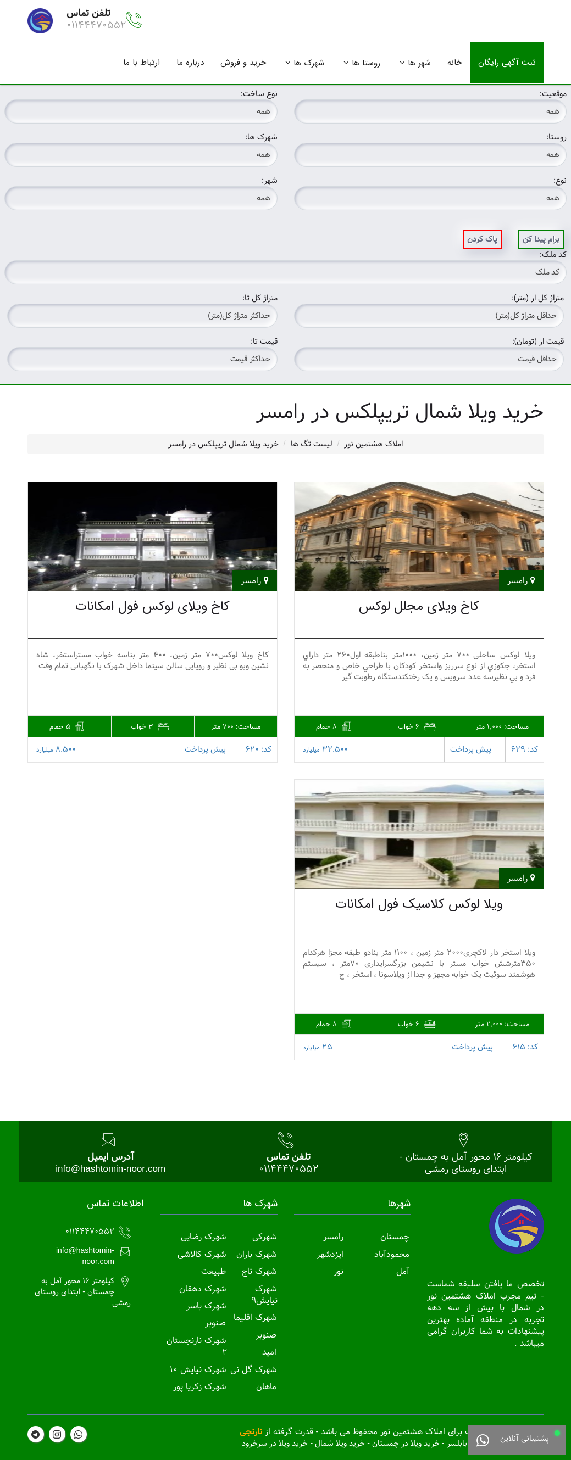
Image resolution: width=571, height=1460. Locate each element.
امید (269, 1352)
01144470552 (96, 25)
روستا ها (366, 63)
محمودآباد (391, 1254)
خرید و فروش (243, 62)
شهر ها (419, 63)
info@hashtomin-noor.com (110, 1169)
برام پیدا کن (541, 239)
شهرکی (264, 1237)
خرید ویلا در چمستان (406, 1443)
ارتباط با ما (141, 62)
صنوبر (266, 1335)
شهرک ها (308, 63)
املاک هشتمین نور (373, 444)
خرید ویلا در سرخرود (275, 1443)
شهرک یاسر (206, 1306)
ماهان (266, 1386)
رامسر (333, 1237)
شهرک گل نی (253, 1369)
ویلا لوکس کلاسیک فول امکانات (419, 904)
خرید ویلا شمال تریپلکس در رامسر (223, 444)
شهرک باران (256, 1254)
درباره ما (190, 62)
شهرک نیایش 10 (198, 1369)
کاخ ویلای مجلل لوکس (419, 606)
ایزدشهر (330, 1254)
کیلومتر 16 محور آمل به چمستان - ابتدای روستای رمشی (466, 1163)
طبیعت (213, 1271)
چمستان (394, 1237)
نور (338, 1271)
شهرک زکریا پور (199, 1386)
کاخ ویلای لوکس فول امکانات (152, 606)
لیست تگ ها (311, 444)
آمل (402, 1271)
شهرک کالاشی (202, 1254)
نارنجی (251, 1432)
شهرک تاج (259, 1271)
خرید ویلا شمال (340, 1443)
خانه (454, 62)
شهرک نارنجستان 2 (197, 1346)
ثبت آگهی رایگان (507, 62)
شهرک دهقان (202, 1289)
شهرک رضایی (203, 1237)
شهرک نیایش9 (264, 1295)
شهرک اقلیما (255, 1317)
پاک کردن (482, 239)
